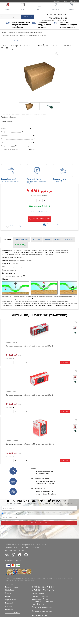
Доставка (36, 239)
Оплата (47, 239)
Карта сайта (9, 603)
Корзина (71, 9)
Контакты (9, 609)
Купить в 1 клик (39, 212)
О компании (9, 590)
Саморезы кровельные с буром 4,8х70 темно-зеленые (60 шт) (29, 395)
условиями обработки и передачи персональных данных (37, 513)
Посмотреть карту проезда (42, 607)
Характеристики (21, 239)
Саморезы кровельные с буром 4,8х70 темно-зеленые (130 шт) (30, 444)
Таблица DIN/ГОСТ (12, 613)
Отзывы (58, 239)
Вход (64, 1)
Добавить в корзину (39, 219)
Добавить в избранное (17, 226)
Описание (7, 239)
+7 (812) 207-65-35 (57, 18)
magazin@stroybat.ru (49, 20)
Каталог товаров (11, 587)
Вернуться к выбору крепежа (12, 40)
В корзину (65, 362)
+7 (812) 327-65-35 (43, 590)
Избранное (55, 1)
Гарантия (69, 239)
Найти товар (28, 17)
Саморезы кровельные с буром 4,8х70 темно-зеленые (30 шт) (29, 346)
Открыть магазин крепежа (42, 611)
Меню (39, 9)
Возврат (8, 596)
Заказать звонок (62, 20)
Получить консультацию (39, 523)
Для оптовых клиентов (40, 615)
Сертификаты (10, 599)
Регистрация (73, 1)
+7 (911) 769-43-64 (57, 15)
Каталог (23, 9)
